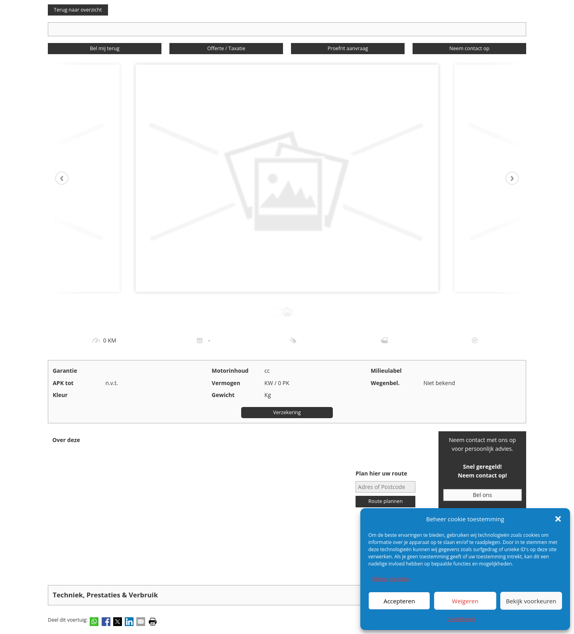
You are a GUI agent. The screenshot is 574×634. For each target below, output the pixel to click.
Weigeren (465, 601)
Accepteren (399, 601)
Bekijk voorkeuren (531, 601)
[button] (558, 519)
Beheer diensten (390, 578)
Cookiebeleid (461, 619)
